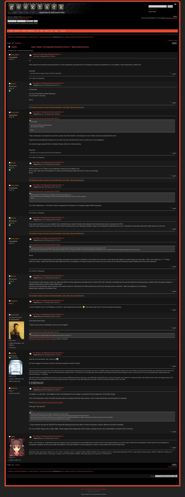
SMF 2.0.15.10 (85, 489)
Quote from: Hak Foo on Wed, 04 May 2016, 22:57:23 (44, 332)
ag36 (13, 437)
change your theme (171, 18)
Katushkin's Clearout (34, 339)
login (24, 17)
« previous (171, 40)
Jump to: (152, 476)
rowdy (13, 353)
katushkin (15, 315)
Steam (48, 339)
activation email (22, 18)
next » (176, 40)
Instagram (53, 339)
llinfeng (14, 388)
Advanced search (153, 9)
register (29, 17)
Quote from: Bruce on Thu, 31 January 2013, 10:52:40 (44, 191)
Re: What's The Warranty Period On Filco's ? (48, 83)
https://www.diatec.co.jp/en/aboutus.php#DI (49, 402)
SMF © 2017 (93, 489)
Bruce (62, 37)
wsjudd (67, 37)
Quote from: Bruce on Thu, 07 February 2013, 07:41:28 (44, 244)
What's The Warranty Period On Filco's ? (47, 54)
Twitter (43, 339)
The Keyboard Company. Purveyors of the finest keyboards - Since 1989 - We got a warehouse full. (56, 107)
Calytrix (14, 301)
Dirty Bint (15, 55)
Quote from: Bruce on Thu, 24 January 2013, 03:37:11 (44, 118)
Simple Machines (101, 489)
